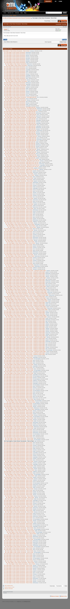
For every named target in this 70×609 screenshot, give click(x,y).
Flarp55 (27, 71)
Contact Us (19, 601)
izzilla (27, 101)
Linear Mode (64, 24)
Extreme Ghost (28, 53)
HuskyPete (48, 270)
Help (22, 12)
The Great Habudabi (49, 350)
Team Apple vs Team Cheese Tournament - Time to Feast (16, 50)
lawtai (5, 29)
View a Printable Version (9, 585)
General (23, 18)
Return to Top (64, 596)
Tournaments (28, 18)
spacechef (27, 55)
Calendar (17, 12)
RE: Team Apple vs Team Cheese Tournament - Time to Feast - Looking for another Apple (25, 270)
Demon (27, 78)
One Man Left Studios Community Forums (12, 18)
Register (14, 15)
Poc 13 (27, 66)
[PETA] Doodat (28, 52)
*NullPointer (28, 87)
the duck (27, 98)
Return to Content (55, 596)
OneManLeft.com (27, 601)
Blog (25, 12)
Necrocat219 (28, 58)
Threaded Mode (58, 24)
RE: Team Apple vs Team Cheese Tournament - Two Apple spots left (19, 142)
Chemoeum (28, 56)
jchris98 (27, 62)
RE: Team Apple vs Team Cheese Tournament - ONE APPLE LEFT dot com (21, 159)
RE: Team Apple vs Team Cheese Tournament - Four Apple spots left (20, 97)
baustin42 (38, 134)
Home (5, 12)
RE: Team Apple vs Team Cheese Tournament (14, 52)
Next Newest (14, 41)
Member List (10, 12)
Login (11, 15)
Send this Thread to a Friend (9, 587)
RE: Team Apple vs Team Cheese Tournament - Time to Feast (19, 168)
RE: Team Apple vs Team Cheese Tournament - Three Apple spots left (20, 134)
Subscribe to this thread (9, 588)
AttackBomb (28, 61)
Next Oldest (7, 41)
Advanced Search (64, 15)
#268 (66, 26)
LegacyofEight (28, 69)
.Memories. (38, 149)
